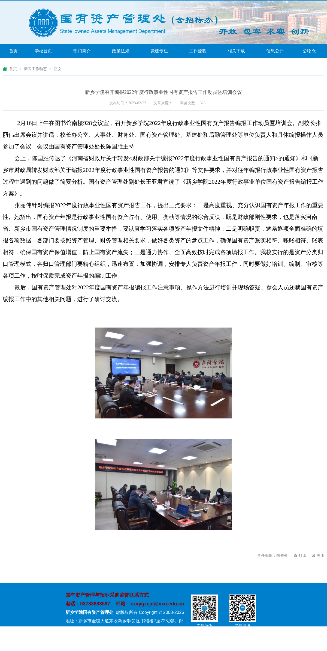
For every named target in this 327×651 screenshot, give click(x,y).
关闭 (320, 556)
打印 (302, 556)
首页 (13, 69)
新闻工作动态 (35, 69)
